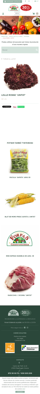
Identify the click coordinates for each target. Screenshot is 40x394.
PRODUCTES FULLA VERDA (15, 36)
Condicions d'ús (20, 340)
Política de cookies (20, 336)
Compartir (21, 107)
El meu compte (3, 13)
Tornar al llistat (8, 59)
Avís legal (20, 338)
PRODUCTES (4, 36)
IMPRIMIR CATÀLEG (12, 1)
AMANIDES (26, 36)
